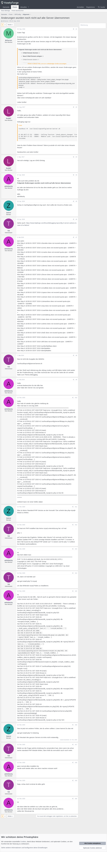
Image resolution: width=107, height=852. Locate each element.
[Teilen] (73, 29)
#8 (76, 355)
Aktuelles (23, 7)
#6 (76, 219)
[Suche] (101, 7)
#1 (76, 29)
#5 (76, 201)
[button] (28, 7)
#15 (76, 591)
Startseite (6, 7)
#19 (76, 780)
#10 (76, 397)
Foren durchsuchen (18, 10)
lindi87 (8, 118)
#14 (76, 573)
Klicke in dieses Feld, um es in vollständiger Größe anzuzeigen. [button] (47, 63)
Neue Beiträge (5, 10)
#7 (76, 237)
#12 (76, 525)
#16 (76, 725)
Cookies (23, 841)
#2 (76, 107)
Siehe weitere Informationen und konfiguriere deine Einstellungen (24, 847)
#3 (76, 157)
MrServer (5, 21)
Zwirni (8, 213)
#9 (76, 379)
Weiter (10, 24)
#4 (76, 175)
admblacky (8, 186)
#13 (76, 549)
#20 (76, 798)
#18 (76, 762)
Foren (15, 7)
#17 (76, 744)
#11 (76, 507)
